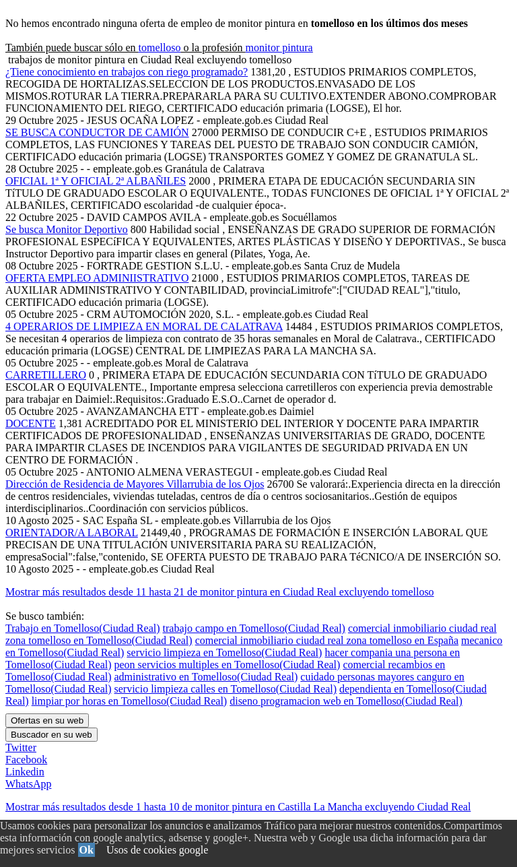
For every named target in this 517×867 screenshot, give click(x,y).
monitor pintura (279, 47)
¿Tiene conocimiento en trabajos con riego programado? (126, 71)
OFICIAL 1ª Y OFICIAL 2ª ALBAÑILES (95, 181)
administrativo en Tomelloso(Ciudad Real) (206, 676)
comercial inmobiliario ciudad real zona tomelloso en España (326, 640)
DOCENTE (30, 423)
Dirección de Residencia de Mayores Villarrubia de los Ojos (134, 484)
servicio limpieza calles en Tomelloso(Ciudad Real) (225, 689)
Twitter (20, 747)
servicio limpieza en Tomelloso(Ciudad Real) (224, 652)
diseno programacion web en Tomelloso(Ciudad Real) (346, 701)
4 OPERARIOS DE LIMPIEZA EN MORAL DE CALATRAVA (144, 326)
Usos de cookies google (157, 850)
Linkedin (24, 771)
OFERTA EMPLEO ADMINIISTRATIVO (96, 278)
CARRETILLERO (45, 375)
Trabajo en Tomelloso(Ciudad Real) (82, 628)
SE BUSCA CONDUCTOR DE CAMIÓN (97, 132)
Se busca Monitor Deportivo (66, 229)
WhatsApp (28, 784)
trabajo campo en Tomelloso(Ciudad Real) (254, 628)
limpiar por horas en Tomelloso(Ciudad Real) (130, 701)
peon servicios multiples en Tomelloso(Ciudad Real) (227, 664)
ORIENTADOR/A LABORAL (71, 532)
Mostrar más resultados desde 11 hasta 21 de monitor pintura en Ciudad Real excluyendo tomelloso (219, 592)
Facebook (26, 759)
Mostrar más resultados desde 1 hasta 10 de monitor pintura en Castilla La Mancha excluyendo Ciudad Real (238, 806)
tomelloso (159, 47)
